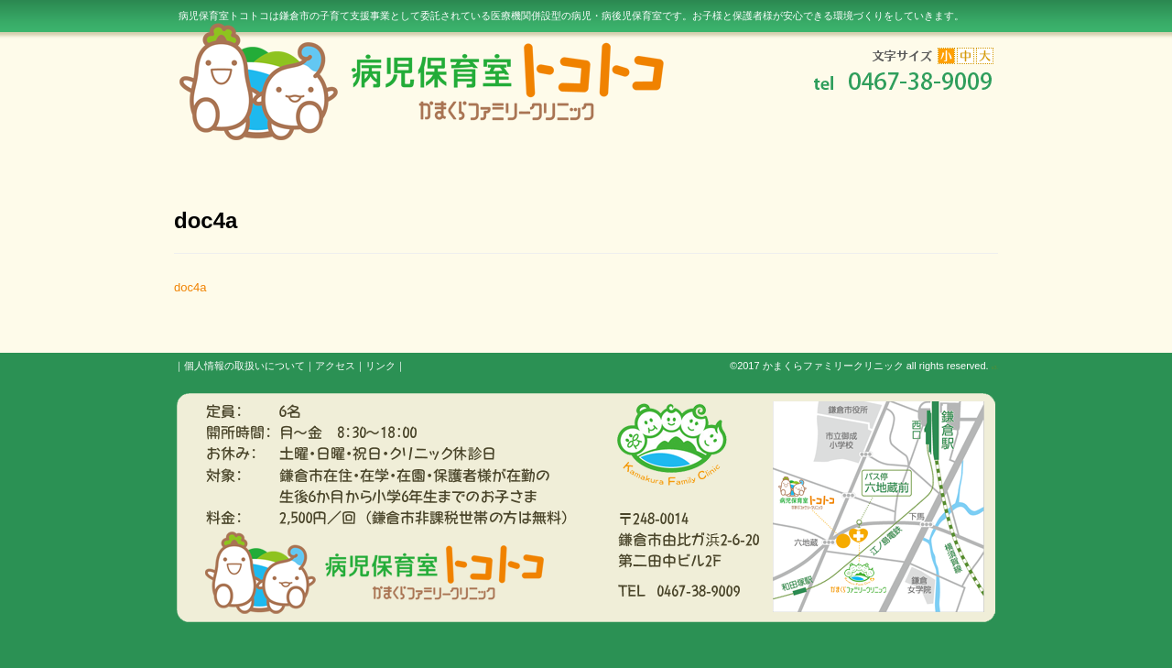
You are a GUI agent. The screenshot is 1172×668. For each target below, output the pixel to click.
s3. (995, 367)
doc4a (190, 287)
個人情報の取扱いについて (244, 365)
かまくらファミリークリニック (833, 365)
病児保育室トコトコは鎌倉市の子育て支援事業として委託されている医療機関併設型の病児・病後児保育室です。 (571, 15)
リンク (380, 365)
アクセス (335, 365)
